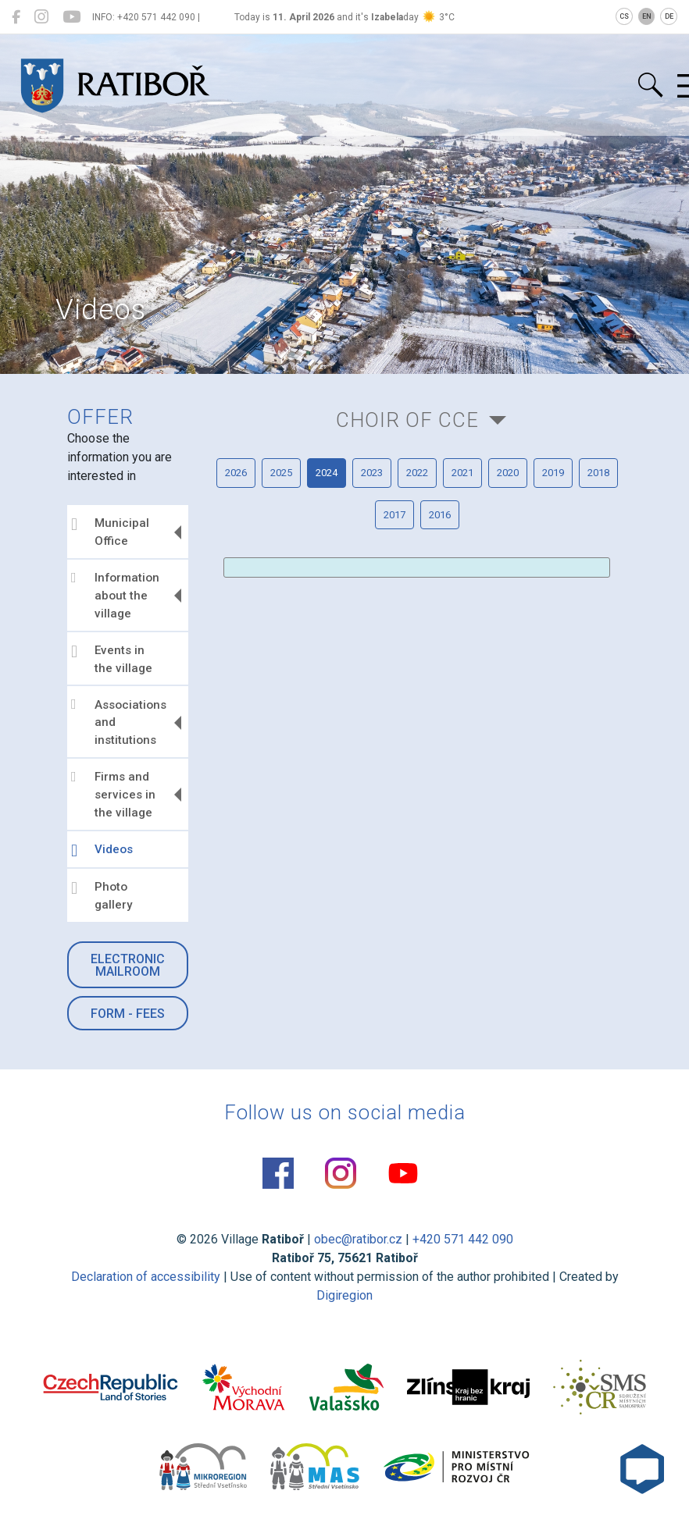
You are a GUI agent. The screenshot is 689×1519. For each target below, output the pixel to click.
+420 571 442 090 (462, 1239)
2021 (462, 472)
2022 (417, 472)
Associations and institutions (118, 722)
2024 (326, 472)
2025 (281, 472)
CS (624, 16)
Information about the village (115, 596)
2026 (236, 472)
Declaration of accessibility (145, 1276)
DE (669, 16)
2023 (372, 472)
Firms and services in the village (113, 795)
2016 (440, 515)
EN (647, 16)
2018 (598, 472)
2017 (394, 515)
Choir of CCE (407, 420)
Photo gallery (101, 896)
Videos (102, 850)
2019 (553, 472)
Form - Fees (128, 1013)
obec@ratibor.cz (358, 1239)
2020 (508, 472)
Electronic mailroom (128, 965)
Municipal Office (110, 532)
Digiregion (344, 1295)
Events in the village (111, 659)
